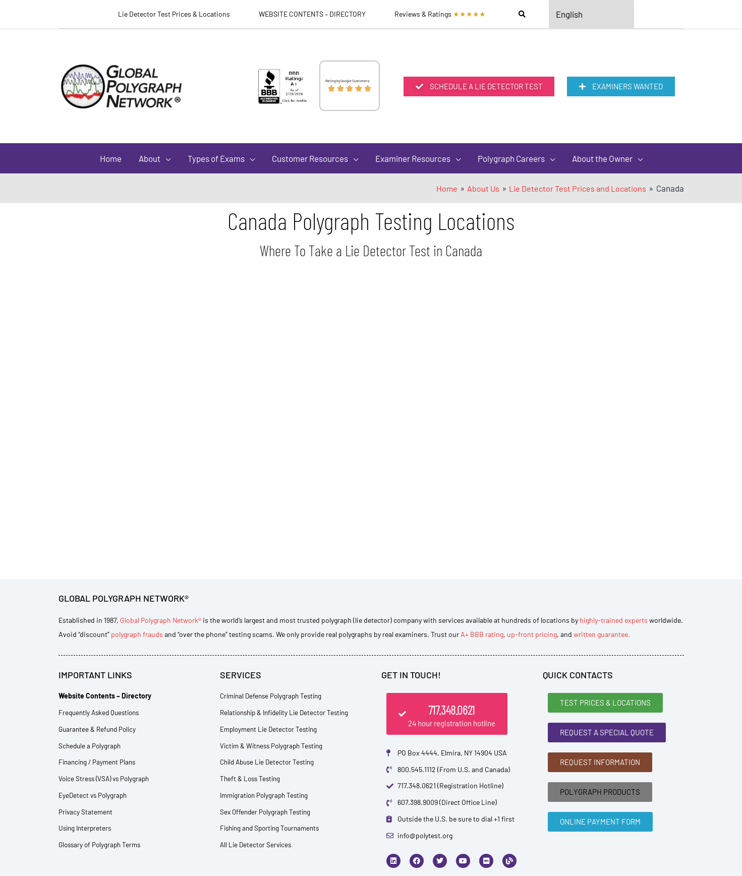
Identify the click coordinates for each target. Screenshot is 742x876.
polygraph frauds (137, 634)
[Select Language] (592, 14)
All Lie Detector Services (257, 844)
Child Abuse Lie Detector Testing (270, 761)
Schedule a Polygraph (91, 745)
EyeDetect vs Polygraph (94, 795)
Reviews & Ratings (440, 14)
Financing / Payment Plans (99, 761)
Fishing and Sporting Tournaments (273, 828)
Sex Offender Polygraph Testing (267, 811)
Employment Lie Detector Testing (271, 729)
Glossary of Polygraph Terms (102, 844)
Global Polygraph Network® (160, 620)
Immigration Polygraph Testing (267, 795)
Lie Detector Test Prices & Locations (174, 14)
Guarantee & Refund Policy (99, 729)
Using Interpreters (87, 828)
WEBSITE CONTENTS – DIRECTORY (312, 14)
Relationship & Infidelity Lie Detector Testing (289, 712)
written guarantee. (602, 634)
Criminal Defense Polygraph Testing (274, 695)
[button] (154, 158)
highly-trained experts (614, 620)
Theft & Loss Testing (251, 778)
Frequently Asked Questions (102, 712)
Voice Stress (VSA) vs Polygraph (107, 778)
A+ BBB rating (482, 634)
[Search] (522, 14)
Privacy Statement (87, 811)
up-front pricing (532, 634)
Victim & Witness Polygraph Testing (274, 745)
